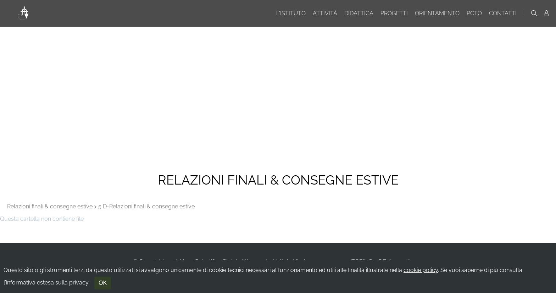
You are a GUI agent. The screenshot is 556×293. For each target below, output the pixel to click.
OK (103, 283)
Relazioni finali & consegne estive (50, 206)
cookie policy (421, 270)
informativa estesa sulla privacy (47, 282)
